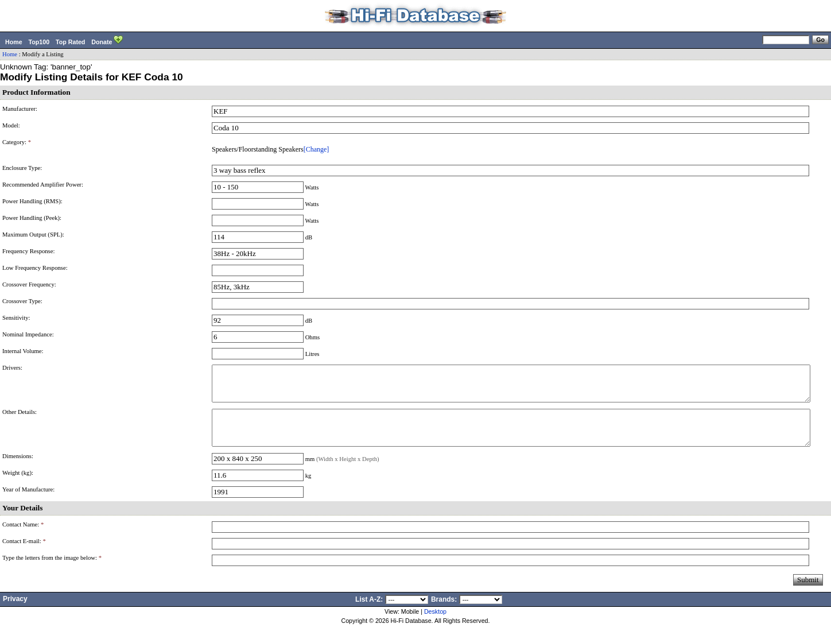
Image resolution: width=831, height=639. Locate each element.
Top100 (39, 41)
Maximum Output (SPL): (33, 234)
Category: (16, 142)
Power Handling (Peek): (31, 218)
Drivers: (12, 368)
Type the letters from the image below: (52, 571)
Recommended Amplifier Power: (42, 184)
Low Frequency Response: (35, 268)
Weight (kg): (17, 486)
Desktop (435, 625)
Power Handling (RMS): (32, 201)
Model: (11, 125)
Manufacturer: (19, 109)
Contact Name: (23, 538)
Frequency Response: (28, 251)
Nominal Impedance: (28, 334)
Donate (107, 40)
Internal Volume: (23, 351)
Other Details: (19, 419)
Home (13, 41)
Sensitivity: (16, 318)
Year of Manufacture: (28, 503)
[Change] (316, 149)
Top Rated (70, 41)
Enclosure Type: (22, 168)
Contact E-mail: (24, 555)
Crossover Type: (22, 301)
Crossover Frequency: (29, 284)
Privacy (15, 613)
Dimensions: (17, 470)
